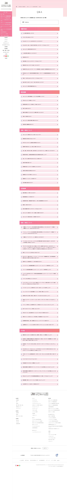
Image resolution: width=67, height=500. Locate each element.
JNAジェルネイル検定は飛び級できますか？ (31, 49)
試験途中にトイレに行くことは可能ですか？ (31, 182)
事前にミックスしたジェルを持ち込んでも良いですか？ (33, 261)
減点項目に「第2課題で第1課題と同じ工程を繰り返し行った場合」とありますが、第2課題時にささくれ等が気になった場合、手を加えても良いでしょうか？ (39, 362)
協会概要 (6, 48)
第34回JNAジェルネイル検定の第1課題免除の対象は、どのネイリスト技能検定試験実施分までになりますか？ (39, 75)
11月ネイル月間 (34, 439)
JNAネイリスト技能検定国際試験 (6, 22)
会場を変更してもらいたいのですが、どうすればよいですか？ (34, 61)
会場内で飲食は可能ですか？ (28, 166)
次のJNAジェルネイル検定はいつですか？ (31, 103)
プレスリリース (18, 437)
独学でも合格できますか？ (28, 111)
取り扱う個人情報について (34, 489)
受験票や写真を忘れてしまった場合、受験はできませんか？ (34, 149)
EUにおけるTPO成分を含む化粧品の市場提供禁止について (56, 456)
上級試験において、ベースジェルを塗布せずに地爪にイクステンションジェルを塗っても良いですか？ (39, 345)
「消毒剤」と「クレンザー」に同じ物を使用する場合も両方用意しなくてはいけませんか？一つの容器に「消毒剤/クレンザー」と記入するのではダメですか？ (39, 232)
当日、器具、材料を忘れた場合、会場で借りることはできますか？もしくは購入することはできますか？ (39, 153)
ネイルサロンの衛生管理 (52, 447)
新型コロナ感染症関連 (52, 445)
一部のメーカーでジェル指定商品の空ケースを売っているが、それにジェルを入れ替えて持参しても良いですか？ (39, 379)
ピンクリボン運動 (34, 441)
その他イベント (34, 444)
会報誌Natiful (18, 453)
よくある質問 (22, 489)
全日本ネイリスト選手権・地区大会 (37, 434)
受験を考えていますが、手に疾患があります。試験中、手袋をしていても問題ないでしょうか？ (39, 357)
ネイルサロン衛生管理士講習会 (6, 24)
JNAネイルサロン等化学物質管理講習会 (6, 30)
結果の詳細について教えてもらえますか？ (31, 197)
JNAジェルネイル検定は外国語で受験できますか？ (32, 123)
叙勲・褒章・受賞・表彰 (19, 434)
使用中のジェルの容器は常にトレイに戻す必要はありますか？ (34, 271)
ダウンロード (50, 470)
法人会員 (17, 451)
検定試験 (49, 427)
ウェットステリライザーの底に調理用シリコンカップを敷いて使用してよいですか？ (39, 307)
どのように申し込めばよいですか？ (29, 37)
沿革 (16, 431)
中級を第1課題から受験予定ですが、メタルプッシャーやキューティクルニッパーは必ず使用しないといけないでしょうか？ (39, 399)
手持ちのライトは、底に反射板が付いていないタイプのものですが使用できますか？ (39, 332)
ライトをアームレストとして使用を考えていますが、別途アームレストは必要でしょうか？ (39, 302)
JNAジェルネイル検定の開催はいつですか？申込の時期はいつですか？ (36, 99)
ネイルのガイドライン (6, 44)
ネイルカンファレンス (35, 436)
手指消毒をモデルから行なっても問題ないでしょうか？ (33, 388)
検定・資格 (2, 14)
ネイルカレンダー (6, 52)
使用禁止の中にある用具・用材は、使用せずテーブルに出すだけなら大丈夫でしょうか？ (39, 312)
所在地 (17, 432)
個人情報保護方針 (42, 489)
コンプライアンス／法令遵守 (53, 448)
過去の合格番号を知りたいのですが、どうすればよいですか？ (34, 213)
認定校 (17, 443)
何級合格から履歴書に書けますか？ (29, 127)
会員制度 (6, 46)
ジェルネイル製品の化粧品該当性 (53, 450)
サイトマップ (48, 489)
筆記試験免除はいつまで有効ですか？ (30, 201)
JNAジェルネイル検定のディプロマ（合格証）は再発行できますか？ (36, 217)
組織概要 (17, 429)
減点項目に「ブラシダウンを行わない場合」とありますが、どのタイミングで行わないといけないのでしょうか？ (39, 368)
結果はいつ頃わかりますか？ (28, 209)
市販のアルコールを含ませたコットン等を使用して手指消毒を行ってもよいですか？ (39, 336)
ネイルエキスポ (34, 429)
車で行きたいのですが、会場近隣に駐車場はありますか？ (34, 145)
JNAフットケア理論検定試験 (5, 17)
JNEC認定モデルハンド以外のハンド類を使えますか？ (33, 413)
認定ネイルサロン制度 (19, 445)
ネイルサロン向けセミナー (36, 455)
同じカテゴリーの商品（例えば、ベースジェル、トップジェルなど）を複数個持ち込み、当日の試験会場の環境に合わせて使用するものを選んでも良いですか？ (39, 266)
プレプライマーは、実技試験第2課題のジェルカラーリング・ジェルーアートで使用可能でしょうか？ (39, 275)
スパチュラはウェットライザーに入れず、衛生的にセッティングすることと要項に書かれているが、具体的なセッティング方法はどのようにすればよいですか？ (39, 296)
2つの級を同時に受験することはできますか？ (31, 53)
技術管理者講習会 (4, 31)
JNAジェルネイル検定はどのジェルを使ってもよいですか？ (34, 137)
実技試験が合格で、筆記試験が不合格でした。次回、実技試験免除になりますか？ (38, 205)
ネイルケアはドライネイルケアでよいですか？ (31, 384)
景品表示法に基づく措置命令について (54, 458)
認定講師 (17, 442)
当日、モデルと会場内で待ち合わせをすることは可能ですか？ (34, 162)
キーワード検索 (53, 489)
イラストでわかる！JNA (52, 467)
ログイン (45, 477)
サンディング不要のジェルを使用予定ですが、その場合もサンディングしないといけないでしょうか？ (39, 323)
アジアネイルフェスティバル (36, 432)
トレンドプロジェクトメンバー (36, 461)
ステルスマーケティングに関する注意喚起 (55, 452)
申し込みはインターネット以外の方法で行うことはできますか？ (35, 41)
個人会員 (17, 449)
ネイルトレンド (6, 42)
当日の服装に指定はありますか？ (29, 186)
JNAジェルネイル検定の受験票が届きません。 (31, 88)
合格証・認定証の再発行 (5, 35)
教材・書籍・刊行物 (6, 50)
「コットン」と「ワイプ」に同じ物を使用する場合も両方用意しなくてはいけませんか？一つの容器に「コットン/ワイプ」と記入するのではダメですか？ (39, 237)
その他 (6, 54)
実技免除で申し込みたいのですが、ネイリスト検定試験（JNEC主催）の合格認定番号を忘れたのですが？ (39, 70)
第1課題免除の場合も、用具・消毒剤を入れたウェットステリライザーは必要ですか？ (39, 340)
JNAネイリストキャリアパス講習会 (6, 27)
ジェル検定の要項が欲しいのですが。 (30, 33)
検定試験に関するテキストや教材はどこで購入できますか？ (34, 107)
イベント (6, 39)
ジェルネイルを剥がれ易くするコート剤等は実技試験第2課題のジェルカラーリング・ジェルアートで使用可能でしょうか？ (39, 287)
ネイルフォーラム (34, 437)
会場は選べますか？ (26, 57)
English (6, 58)
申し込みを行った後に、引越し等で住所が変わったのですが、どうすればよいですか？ (39, 45)
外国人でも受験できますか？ (28, 119)
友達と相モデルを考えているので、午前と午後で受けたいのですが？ (36, 84)
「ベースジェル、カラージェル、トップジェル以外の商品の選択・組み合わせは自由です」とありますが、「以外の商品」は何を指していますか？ (39, 247)
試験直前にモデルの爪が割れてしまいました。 (31, 178)
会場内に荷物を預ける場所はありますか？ (31, 174)
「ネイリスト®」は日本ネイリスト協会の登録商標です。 (56, 495)
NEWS (49, 462)
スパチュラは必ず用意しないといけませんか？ (31, 292)
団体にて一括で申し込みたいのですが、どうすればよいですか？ (35, 80)
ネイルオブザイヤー (35, 431)
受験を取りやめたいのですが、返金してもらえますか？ (33, 65)
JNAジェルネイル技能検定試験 (53, 429)
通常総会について (18, 436)
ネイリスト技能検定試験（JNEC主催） (6, 20)
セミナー (6, 41)
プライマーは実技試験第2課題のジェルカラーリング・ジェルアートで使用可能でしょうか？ (39, 281)
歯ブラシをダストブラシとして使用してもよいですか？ (33, 328)
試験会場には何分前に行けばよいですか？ (31, 141)
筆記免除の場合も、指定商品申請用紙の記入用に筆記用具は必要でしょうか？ (37, 158)
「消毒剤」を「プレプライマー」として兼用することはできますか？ (36, 242)
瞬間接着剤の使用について (52, 453)
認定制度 (6, 37)
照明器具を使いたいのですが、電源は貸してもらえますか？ (34, 170)
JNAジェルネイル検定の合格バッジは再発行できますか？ (34, 221)
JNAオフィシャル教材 (4, 33)
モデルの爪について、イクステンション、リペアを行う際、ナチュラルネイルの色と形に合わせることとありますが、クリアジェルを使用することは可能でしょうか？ (39, 374)
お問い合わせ (27, 489)
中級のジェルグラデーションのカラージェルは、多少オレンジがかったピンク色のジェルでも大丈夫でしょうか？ (39, 317)
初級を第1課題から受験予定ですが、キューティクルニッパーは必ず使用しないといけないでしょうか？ (39, 393)
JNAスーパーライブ (35, 453)
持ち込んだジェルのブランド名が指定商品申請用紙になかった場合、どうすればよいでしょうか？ (39, 404)
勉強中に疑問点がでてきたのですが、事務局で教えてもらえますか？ (36, 115)
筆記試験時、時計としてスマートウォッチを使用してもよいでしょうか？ (36, 409)
